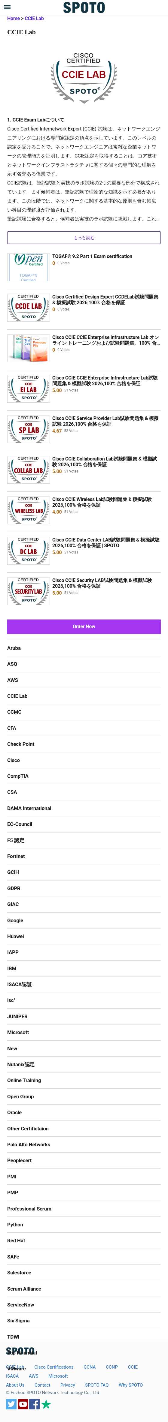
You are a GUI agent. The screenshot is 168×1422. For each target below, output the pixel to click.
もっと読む (84, 237)
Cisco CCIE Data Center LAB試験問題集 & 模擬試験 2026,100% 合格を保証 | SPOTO (105, 542)
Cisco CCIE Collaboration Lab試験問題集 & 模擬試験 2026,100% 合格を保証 (104, 461)
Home (13, 18)
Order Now (84, 626)
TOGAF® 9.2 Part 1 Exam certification (92, 256)
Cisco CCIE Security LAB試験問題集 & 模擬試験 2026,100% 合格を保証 (102, 583)
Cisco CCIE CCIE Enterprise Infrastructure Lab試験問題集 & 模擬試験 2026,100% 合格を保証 (105, 380)
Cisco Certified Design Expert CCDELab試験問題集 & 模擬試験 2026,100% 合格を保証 (105, 299)
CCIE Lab (34, 18)
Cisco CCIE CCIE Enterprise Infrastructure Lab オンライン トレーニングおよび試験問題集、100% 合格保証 (105, 343)
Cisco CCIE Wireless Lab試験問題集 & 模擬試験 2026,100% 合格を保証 (101, 502)
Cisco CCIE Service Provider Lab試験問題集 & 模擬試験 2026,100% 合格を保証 (105, 421)
